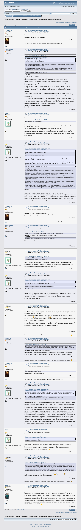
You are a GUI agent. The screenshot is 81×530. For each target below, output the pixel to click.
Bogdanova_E (9, 49)
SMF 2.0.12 (33, 524)
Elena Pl (7, 485)
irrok (6, 113)
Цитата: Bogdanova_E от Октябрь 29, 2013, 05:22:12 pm (37, 148)
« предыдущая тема (60, 22)
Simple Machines (47, 524)
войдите (14, 9)
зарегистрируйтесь (23, 9)
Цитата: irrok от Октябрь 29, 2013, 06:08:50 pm (35, 370)
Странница (8, 30)
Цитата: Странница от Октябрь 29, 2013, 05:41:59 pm (37, 256)
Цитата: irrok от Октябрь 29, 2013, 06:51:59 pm (35, 462)
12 (18, 25)
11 (16, 25)
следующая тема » (71, 22)
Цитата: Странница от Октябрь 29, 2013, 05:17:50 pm (37, 119)
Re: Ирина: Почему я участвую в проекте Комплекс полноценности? (38, 31)
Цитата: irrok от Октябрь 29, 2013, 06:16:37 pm (35, 344)
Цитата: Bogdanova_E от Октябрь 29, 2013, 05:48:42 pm (37, 279)
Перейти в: (52, 519)
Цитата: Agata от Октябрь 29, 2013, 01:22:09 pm (36, 57)
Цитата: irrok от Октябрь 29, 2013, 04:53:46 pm (35, 55)
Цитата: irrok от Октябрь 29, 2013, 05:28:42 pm (35, 231)
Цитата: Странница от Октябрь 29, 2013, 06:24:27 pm (37, 436)
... (11, 25)
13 (19, 25)
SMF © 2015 (39, 524)
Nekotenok (8, 305)
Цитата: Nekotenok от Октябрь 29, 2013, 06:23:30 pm (37, 389)
